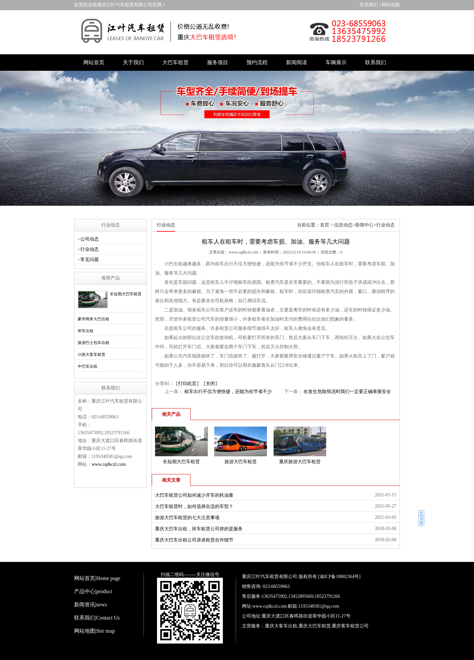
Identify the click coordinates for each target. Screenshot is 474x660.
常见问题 (89, 259)
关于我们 (133, 62)
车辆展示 (336, 62)
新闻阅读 (296, 62)
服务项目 (217, 62)
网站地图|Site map (94, 631)
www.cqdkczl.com (243, 252)
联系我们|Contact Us (97, 617)
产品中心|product (93, 591)
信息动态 (343, 225)
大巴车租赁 (175, 62)
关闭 (210, 383)
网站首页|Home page (97, 578)
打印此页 (187, 383)
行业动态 (89, 249)
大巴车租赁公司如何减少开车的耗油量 (194, 495)
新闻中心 (364, 225)
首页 (324, 225)
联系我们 (369, 4)
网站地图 (391, 4)
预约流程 (257, 62)
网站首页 (93, 62)
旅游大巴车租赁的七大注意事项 (187, 517)
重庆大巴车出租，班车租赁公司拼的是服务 (199, 528)
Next (462, 134)
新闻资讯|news (90, 604)
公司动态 (89, 239)
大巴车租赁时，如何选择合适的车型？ (194, 506)
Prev (5, 134)
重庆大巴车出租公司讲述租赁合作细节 (194, 540)
